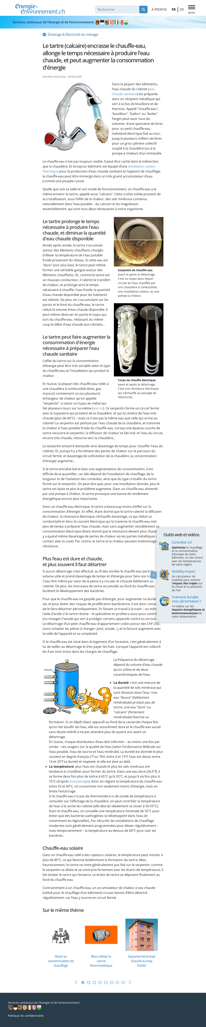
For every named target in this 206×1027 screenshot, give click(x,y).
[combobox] (117, 9)
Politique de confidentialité (26, 1016)
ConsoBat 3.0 (182, 542)
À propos (159, 9)
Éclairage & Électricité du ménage (73, 34)
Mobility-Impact (183, 571)
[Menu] (191, 9)
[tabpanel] (63, 945)
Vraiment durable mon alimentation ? (186, 598)
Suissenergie (79, 781)
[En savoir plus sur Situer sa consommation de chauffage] (61, 934)
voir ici (98, 408)
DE (182, 9)
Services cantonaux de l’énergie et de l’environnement (71, 22)
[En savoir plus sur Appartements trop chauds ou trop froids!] (141, 934)
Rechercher (143, 9)
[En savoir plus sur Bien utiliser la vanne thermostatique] (101, 934)
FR (174, 9)
